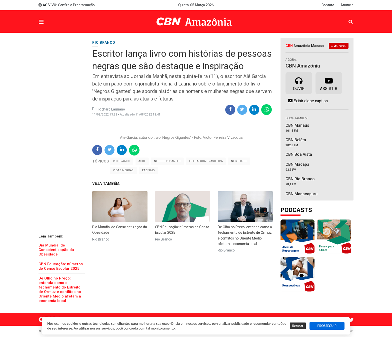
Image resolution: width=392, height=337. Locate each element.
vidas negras (123, 170)
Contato (328, 5)
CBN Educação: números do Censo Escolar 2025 (60, 266)
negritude (239, 161)
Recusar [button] (297, 326)
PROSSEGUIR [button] (326, 326)
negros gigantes (167, 161)
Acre (142, 161)
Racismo (148, 170)
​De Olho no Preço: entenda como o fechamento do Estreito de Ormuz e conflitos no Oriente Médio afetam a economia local (59, 289)
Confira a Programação (66, 5)
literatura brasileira (206, 161)
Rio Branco (121, 161)
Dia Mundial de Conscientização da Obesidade (56, 249)
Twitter (351, 320)
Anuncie (347, 5)
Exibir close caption (307, 100)
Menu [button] (51, 22)
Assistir (328, 82)
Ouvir (298, 82)
